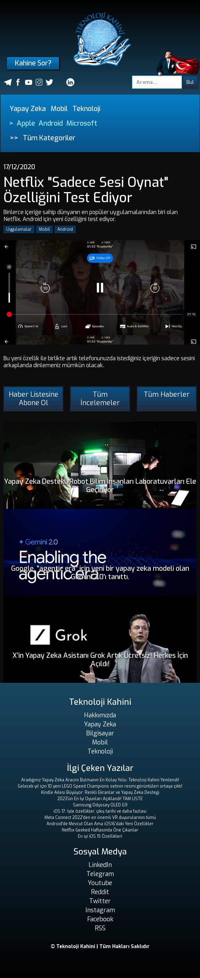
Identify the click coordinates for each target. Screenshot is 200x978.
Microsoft (81, 123)
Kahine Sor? (33, 63)
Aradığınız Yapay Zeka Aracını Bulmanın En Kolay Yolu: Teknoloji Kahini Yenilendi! (100, 780)
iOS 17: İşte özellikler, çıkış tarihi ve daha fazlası (100, 811)
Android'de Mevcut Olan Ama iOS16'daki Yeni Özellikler (100, 824)
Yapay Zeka (28, 108)
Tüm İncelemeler (100, 399)
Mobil (59, 108)
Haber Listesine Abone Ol (33, 399)
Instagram (100, 910)
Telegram (100, 874)
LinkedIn (100, 865)
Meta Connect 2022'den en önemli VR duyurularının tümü (100, 817)
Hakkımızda (100, 715)
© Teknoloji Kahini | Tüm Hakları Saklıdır (100, 946)
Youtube (100, 883)
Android (51, 123)
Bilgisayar (100, 733)
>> (14, 138)
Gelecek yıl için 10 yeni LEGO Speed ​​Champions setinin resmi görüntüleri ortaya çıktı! (100, 786)
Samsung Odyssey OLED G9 (100, 805)
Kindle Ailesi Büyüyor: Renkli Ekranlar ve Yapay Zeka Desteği (100, 792)
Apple (26, 123)
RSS (100, 928)
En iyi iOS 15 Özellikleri (100, 836)
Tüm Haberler (167, 394)
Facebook (100, 919)
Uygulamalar (19, 229)
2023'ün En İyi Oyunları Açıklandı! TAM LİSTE (100, 799)
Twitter (100, 901)
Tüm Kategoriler (49, 138)
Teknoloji (86, 108)
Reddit (100, 892)
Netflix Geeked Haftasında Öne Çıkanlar (100, 830)
